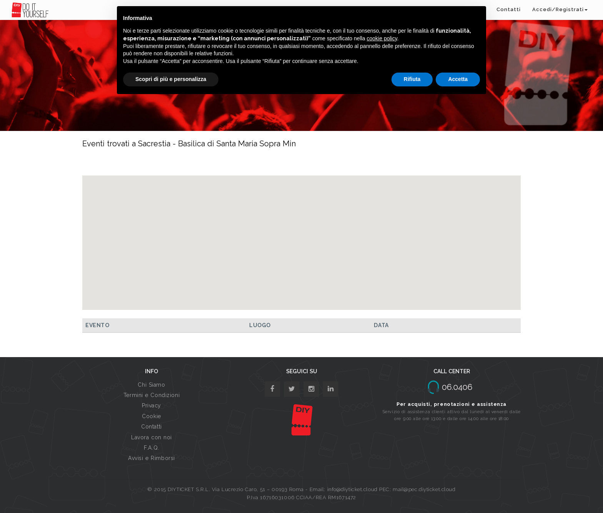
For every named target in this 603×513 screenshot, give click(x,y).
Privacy (151, 405)
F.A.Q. (151, 448)
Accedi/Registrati (560, 9)
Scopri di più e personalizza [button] (170, 79)
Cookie (151, 416)
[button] (301, 235)
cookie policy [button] (382, 38)
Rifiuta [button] (412, 79)
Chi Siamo (151, 385)
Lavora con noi (151, 437)
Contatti (508, 9)
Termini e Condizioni (151, 395)
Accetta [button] (458, 79)
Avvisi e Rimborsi (151, 458)
